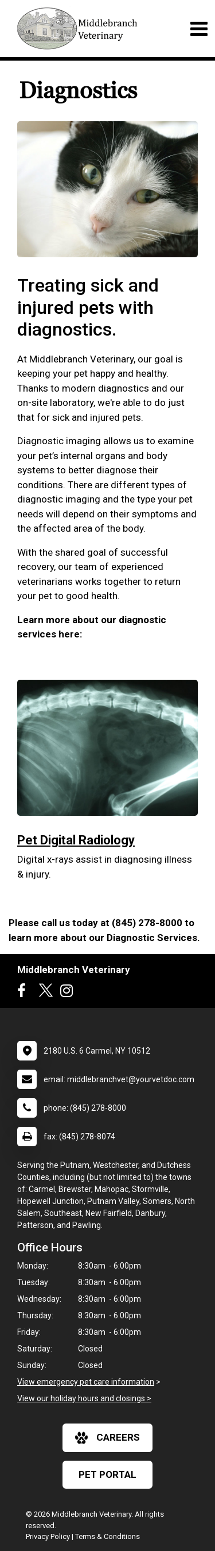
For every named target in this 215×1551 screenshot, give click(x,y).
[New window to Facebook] (24, 993)
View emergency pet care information (85, 1381)
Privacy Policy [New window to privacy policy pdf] (48, 1536)
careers (107, 1438)
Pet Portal (107, 1474)
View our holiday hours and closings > (84, 1398)
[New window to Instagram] (69, 993)
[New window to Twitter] (45, 993)
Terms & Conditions (107, 1536)
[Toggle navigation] (199, 29)
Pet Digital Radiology (76, 840)
